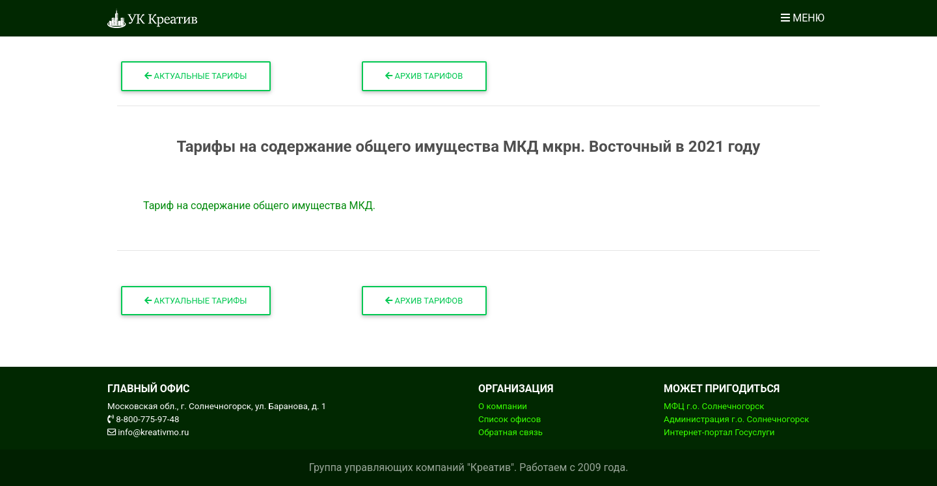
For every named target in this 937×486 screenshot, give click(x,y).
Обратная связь (510, 432)
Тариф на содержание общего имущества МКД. (259, 205)
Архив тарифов (424, 76)
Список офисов (509, 419)
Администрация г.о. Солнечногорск (736, 419)
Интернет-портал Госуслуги (719, 432)
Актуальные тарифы (195, 76)
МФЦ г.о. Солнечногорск (714, 406)
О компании (502, 406)
